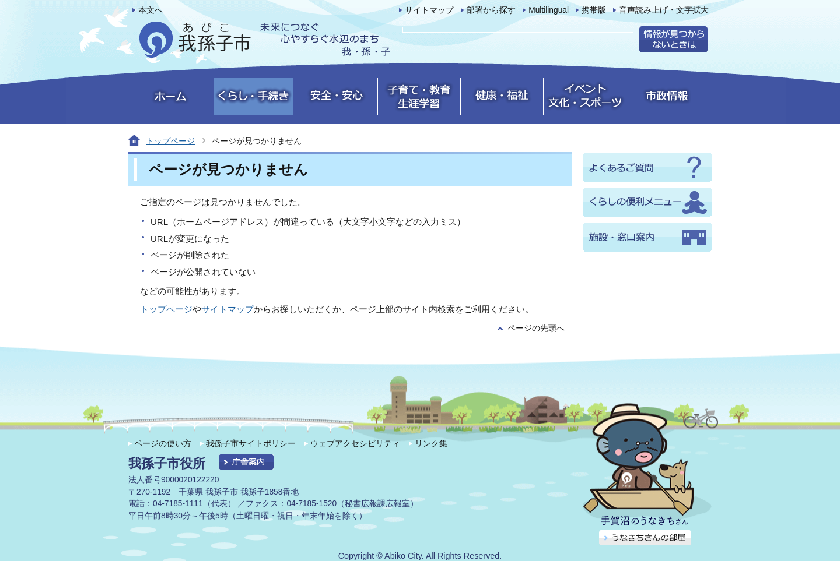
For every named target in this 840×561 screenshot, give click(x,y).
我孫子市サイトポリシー (251, 443)
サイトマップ (429, 10)
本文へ (150, 10)
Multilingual (548, 10)
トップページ (170, 141)
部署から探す (491, 10)
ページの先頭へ (536, 328)
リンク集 (431, 443)
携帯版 (594, 10)
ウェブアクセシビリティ (355, 443)
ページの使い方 (162, 443)
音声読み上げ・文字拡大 (664, 10)
